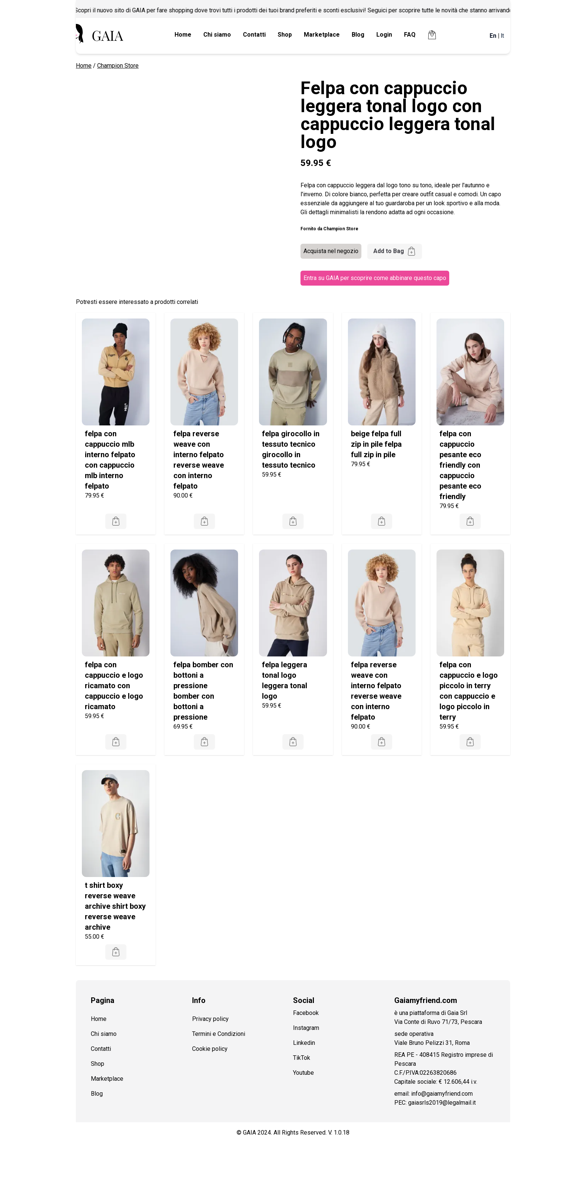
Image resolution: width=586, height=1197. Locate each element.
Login (384, 34)
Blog (358, 34)
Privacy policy (210, 1018)
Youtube (303, 1072)
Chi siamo (217, 34)
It (502, 35)
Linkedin (304, 1042)
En (493, 35)
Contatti (254, 34)
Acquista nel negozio (330, 251)
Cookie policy (210, 1048)
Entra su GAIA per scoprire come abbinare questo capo (374, 277)
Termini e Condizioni (218, 1033)
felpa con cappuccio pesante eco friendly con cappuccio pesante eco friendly (460, 465)
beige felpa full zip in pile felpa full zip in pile (376, 444)
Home (183, 34)
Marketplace (322, 34)
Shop (285, 34)
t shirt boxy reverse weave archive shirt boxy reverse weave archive (115, 906)
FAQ (410, 34)
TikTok (301, 1057)
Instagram (306, 1027)
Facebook (306, 1012)
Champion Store (118, 65)
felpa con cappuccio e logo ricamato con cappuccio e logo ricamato (114, 685)
